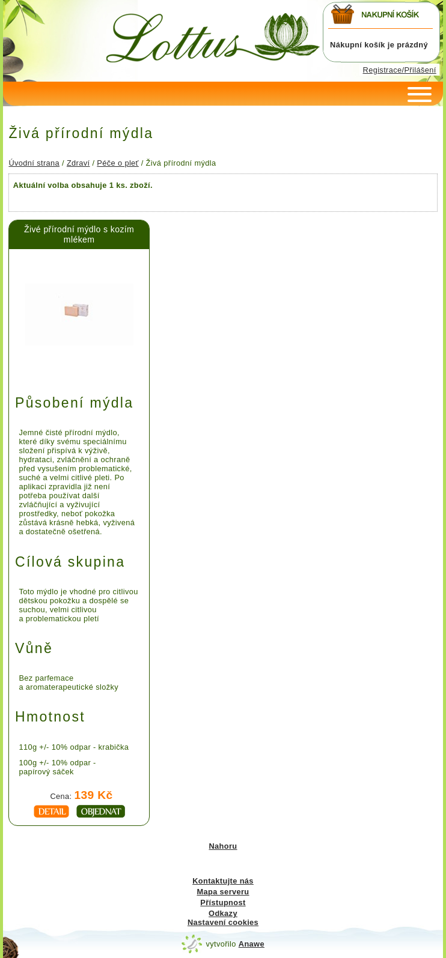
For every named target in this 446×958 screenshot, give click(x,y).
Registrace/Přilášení (399, 69)
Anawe (251, 943)
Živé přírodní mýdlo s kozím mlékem (79, 234)
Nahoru (223, 846)
